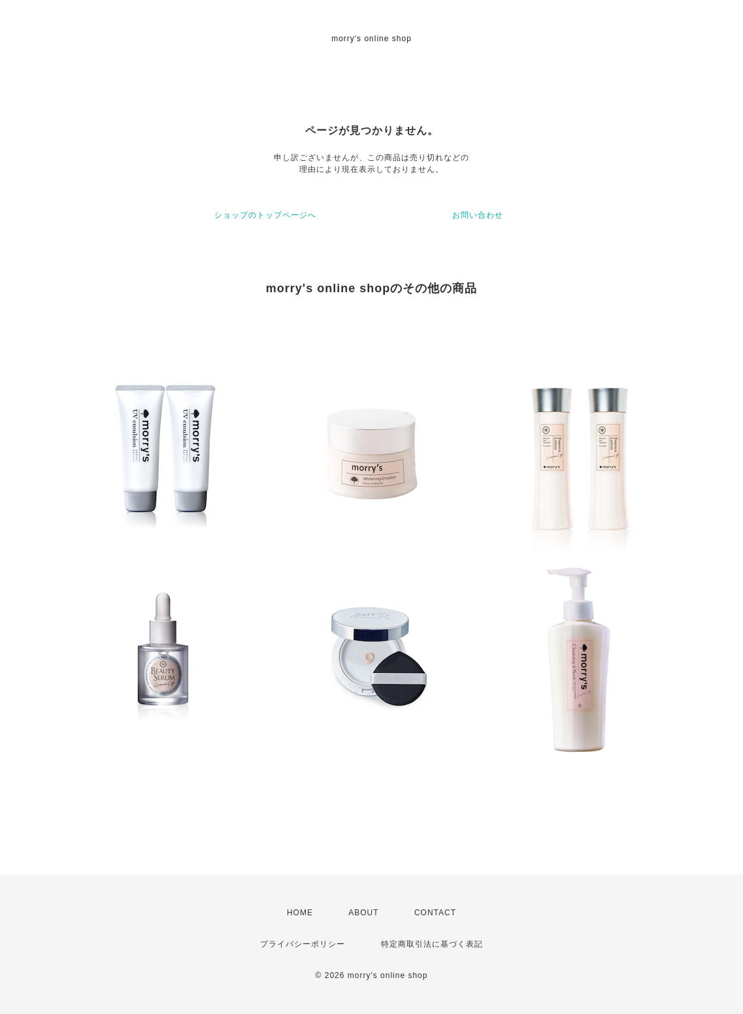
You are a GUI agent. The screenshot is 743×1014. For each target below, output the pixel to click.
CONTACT (435, 912)
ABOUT (363, 912)
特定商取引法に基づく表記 (432, 944)
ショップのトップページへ (265, 215)
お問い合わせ (477, 215)
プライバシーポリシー (302, 944)
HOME (300, 912)
